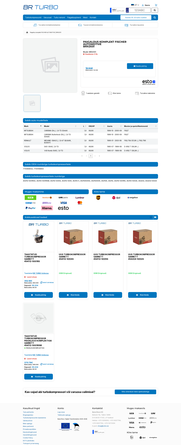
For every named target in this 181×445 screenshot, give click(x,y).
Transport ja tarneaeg (31, 438)
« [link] (81, 152)
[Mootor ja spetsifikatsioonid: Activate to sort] (140, 126)
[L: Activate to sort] (83, 126)
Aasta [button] (104, 126)
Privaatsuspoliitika (29, 424)
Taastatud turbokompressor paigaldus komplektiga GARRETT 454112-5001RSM (38, 336)
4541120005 (95, 177)
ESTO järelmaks (28, 436)
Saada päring (140, 66)
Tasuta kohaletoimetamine (90, 25)
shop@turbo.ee (103, 422)
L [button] (83, 126)
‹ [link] (86, 152)
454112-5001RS (120, 177)
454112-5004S (132, 177)
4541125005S (85, 177)
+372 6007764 (115, 416)
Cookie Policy (28, 433)
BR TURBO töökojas (41, 269)
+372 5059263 (103, 416)
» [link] (99, 152)
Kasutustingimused (30, 427)
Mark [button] (26, 126)
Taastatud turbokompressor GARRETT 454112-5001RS (35, 253)
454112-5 (76, 177)
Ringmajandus (28, 411)
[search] (154, 10)
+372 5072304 (109, 419)
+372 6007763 (97, 419)
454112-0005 (67, 177)
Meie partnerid (28, 422)
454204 (141, 177)
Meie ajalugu (27, 419)
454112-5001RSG (29, 177)
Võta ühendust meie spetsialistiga (135, 387)
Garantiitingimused (29, 430)
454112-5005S (55, 177)
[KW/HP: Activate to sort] (94, 126)
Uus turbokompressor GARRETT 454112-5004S (72, 252)
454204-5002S (151, 177)
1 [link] (90, 152)
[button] (52, 278)
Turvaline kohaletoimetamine (46, 25)
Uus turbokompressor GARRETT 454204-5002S (141, 252)
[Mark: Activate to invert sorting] (30, 126)
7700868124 (28, 165)
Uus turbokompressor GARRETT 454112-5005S (107, 252)
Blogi (24, 441)
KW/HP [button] (91, 126)
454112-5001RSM (42, 177)
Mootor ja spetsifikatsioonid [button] (135, 126)
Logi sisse (61, 408)
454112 (110, 177)
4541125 (104, 177)
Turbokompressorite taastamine (34, 413)
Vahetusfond (27, 416)
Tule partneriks (28, 408)
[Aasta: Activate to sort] (111, 126)
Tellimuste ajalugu (64, 411)
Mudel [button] (42, 126)
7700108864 (39, 165)
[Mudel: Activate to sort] (58, 126)
